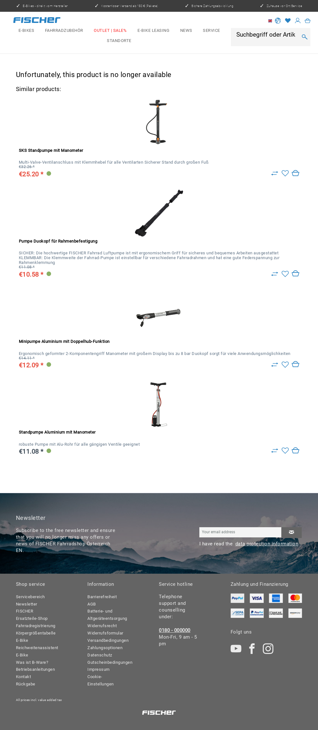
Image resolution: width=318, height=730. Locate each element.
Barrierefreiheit (102, 596)
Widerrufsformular (105, 633)
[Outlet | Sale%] (110, 30)
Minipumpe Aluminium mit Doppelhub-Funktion (64, 341)
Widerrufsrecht (102, 625)
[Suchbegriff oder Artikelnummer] (266, 35)
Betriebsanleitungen (35, 669)
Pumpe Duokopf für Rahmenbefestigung (58, 241)
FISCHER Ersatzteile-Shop (32, 615)
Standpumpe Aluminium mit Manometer (57, 432)
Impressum (98, 669)
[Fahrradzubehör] (64, 30)
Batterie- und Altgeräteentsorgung (107, 615)
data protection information (267, 544)
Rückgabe (25, 684)
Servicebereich (30, 596)
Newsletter (26, 604)
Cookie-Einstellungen (100, 680)
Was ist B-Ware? (32, 662)
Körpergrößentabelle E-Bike (35, 637)
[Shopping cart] (308, 21)
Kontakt (23, 676)
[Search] (305, 37)
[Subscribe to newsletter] (291, 532)
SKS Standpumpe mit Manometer (51, 150)
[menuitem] (26, 30)
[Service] (211, 30)
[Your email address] (240, 532)
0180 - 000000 (174, 630)
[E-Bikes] (26, 30)
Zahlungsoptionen (104, 647)
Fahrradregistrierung (35, 625)
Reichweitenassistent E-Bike (35, 651)
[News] (186, 30)
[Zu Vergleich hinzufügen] (274, 173)
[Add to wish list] (285, 173)
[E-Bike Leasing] (153, 30)
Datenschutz (99, 655)
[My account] (298, 21)
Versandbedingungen (107, 640)
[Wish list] (288, 21)
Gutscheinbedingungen (107, 662)
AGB (91, 604)
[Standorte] (119, 41)
